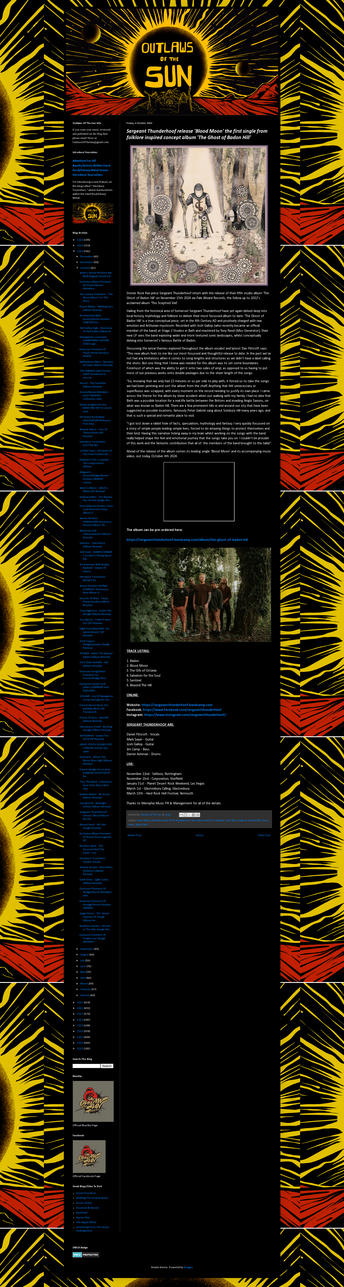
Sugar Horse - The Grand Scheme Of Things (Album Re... (94, 917)
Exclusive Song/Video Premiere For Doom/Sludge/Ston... (94, 675)
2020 (80, 1019)
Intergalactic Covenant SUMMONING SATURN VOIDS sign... (94, 340)
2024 (80, 251)
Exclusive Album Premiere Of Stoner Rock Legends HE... (95, 837)
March (84, 983)
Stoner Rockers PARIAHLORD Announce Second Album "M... (95, 522)
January (85, 995)
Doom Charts (84, 1203)
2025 (80, 245)
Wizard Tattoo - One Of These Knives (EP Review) (93, 433)
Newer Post (135, 835)
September (87, 949)
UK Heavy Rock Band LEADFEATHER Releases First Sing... (95, 420)
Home (199, 835)
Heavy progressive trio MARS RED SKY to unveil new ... (95, 408)
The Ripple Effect (86, 1222)
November (87, 262)
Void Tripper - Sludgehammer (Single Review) (95, 644)
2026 (80, 239)
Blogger (188, 1267)
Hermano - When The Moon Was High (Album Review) (96, 760)
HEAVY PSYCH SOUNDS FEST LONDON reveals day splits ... (96, 748)
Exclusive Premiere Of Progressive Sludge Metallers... (93, 938)
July (82, 960)
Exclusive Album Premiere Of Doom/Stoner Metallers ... (95, 285)
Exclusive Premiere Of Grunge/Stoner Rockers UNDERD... (95, 904)
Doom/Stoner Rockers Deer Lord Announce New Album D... (96, 509)
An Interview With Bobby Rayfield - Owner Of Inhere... (94, 568)
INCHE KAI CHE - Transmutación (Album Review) (95, 534)
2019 (80, 1025)
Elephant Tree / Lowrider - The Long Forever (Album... (95, 463)
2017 (80, 1037)
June (83, 966)
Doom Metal (143, 820)
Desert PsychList (86, 1193)
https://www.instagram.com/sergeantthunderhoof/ (185, 715)
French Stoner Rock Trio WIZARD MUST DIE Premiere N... (94, 708)
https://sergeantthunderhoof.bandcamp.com (177, 705)
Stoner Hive (83, 1217)
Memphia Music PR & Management (170, 820)
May (83, 972)
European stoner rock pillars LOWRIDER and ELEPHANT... (94, 687)
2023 (80, 1002)
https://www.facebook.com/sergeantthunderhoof (182, 710)
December (86, 256)
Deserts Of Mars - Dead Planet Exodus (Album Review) (94, 602)
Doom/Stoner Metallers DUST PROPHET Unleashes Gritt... (94, 395)
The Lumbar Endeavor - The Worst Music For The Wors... (96, 298)
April (83, 978)
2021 (80, 1014)
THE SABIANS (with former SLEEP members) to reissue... (95, 374)
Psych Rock (230, 820)
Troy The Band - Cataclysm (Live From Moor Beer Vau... (96, 785)
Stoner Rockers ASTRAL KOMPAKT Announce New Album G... (94, 589)
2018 (80, 1031)
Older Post (264, 835)
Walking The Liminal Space (92, 1198)
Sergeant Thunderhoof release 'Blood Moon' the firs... (94, 815)
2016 (80, 1042)
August (84, 954)
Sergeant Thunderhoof (249, 820)
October (85, 268)
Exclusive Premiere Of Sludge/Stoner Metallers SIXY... (96, 892)
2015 (80, 1048)
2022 (80, 1008)
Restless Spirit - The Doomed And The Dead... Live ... (92, 849)
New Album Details (202, 820)
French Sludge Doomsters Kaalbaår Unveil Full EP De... (95, 773)
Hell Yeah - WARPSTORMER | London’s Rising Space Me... (96, 555)
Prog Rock (219, 820)
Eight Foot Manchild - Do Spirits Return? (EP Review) (94, 632)
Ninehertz (82, 1212)
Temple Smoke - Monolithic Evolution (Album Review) (96, 871)
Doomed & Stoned (87, 1207)
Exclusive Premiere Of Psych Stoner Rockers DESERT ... (94, 353)
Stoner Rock (142, 824)
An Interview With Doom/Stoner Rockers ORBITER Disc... (95, 319)
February (85, 989)
